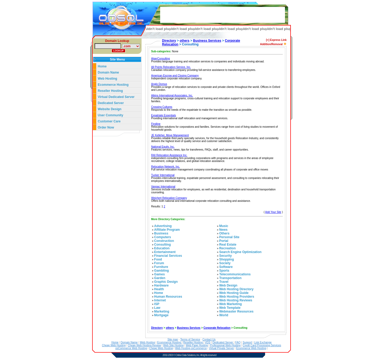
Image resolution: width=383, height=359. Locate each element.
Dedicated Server (111, 103)
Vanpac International (163, 186)
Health (159, 289)
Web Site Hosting (173, 345)
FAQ (238, 342)
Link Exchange (263, 342)
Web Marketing (230, 304)
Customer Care (109, 121)
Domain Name (108, 72)
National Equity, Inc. (163, 146)
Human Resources (168, 296)
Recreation (227, 248)
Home (102, 66)
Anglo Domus (159, 84)
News (223, 230)
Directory (169, 40)
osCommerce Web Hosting (131, 348)
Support (247, 342)
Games (159, 274)
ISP (156, 304)
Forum (159, 263)
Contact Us (208, 339)
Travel (223, 282)
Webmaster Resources (236, 311)
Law (157, 308)
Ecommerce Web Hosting (251, 348)
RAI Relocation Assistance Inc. (169, 155)
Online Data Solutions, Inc (187, 355)
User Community (110, 115)
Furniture (161, 267)
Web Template (229, 308)
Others (224, 233)
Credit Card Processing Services (262, 345)
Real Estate (227, 244)
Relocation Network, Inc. (165, 166)
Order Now (106, 127)
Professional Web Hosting (225, 345)
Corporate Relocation (217, 327)
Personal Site (229, 237)
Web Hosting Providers (236, 296)
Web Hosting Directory (236, 289)
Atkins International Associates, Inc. (172, 95)
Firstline (155, 123)
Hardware (161, 285)
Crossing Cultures (161, 106)
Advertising (163, 226)
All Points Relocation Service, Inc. (171, 67)
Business (161, 233)
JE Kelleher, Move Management (170, 135)
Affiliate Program (167, 230)
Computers (162, 237)
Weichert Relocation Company (169, 197)
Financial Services (168, 256)
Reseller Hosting (110, 91)
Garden (159, 278)
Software (226, 267)
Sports (224, 270)
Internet (160, 300)
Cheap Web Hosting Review (144, 345)
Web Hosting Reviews (235, 300)
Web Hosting (107, 78)
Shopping (226, 259)
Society (225, 263)
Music (223, 226)
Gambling (161, 270)
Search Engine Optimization (240, 252)
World (223, 315)
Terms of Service (190, 339)
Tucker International (163, 175)
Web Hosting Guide (233, 293)
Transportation (230, 278)
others (184, 40)
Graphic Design (166, 282)
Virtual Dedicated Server (116, 97)
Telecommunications (234, 274)
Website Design (109, 109)
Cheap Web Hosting (114, 345)
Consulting (162, 244)
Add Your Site (273, 212)
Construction (164, 241)
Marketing (161, 311)
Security (225, 256)
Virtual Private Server (221, 348)
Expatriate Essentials (163, 115)
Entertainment (165, 252)
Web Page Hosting (197, 345)
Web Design (228, 285)
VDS (207, 342)
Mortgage (161, 315)
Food (158, 259)
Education (161, 248)
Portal (223, 241)
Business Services (207, 40)
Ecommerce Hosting (113, 85)
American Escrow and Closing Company (175, 75)
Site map (172, 339)
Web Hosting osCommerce (191, 348)
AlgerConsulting (160, 58)
